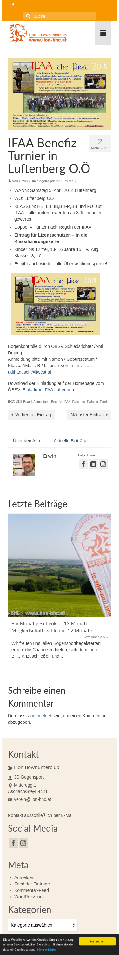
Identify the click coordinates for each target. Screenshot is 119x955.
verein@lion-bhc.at (29, 799)
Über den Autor (28, 440)
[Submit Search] (27, 16)
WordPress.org (29, 896)
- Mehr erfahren (46, 951)
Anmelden (24, 877)
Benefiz (56, 401)
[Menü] (103, 33)
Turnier (104, 401)
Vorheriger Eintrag (33, 414)
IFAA (66, 401)
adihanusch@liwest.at (29, 371)
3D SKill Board (21, 401)
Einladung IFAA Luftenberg (49, 389)
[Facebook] (13, 843)
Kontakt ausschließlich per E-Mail (41, 815)
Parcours (78, 401)
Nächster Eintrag (87, 414)
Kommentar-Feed (31, 890)
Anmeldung (41, 401)
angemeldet (39, 715)
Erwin (23, 181)
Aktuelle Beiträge (70, 440)
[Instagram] (23, 843)
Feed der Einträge (32, 883)
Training (92, 401)
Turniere (67, 181)
